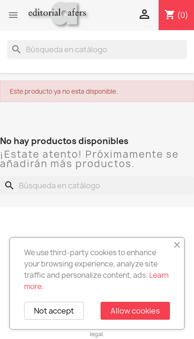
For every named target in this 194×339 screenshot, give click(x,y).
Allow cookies (135, 311)
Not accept (54, 311)
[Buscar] (97, 49)
